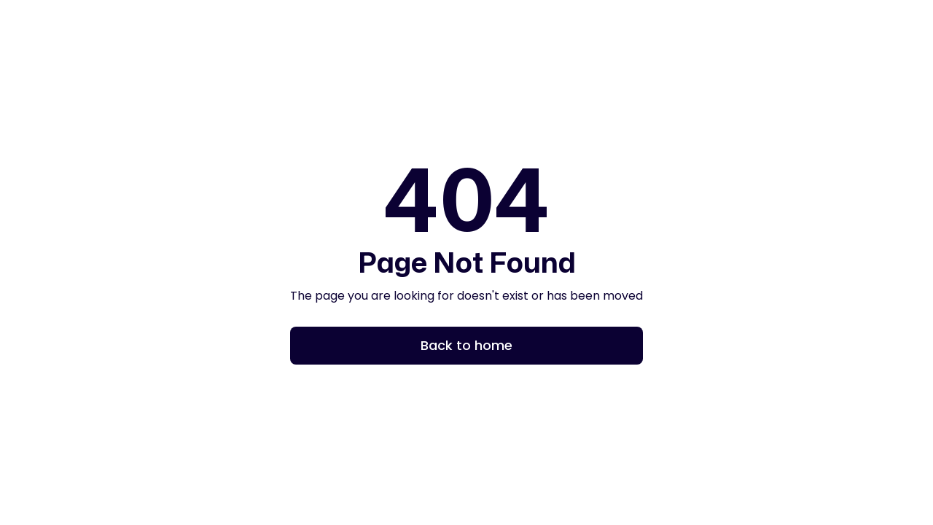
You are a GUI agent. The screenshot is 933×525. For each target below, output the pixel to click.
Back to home (466, 345)
